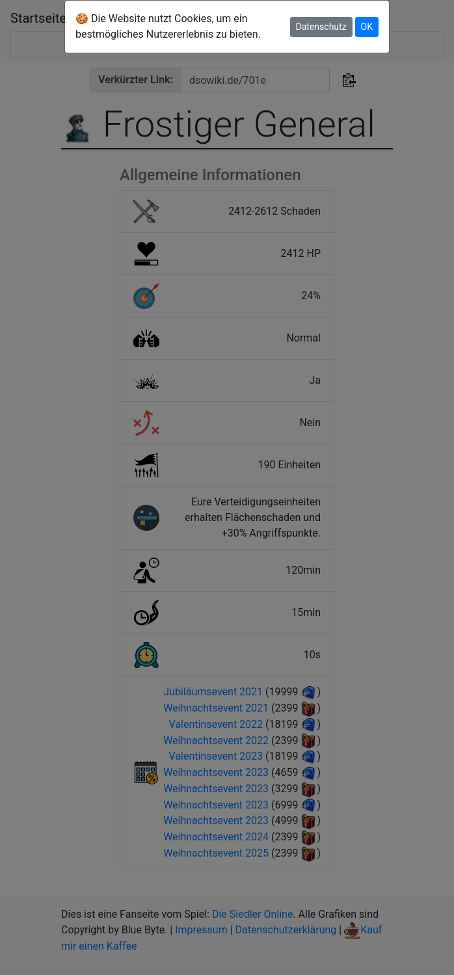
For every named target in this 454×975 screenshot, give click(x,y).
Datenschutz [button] (321, 26)
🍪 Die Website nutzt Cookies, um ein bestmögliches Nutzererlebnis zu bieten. (168, 26)
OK (367, 26)
